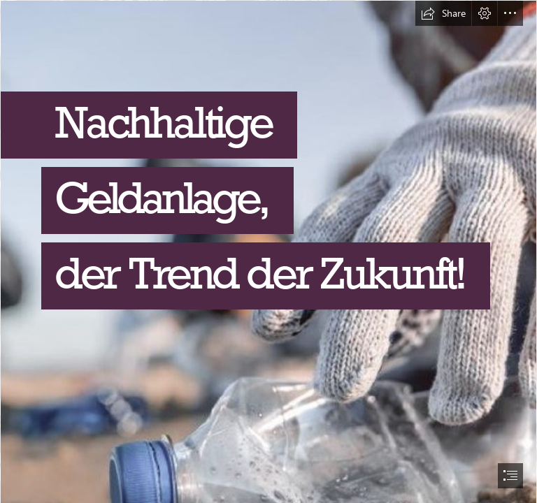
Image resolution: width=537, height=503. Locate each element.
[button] (443, 13)
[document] (268, 251)
